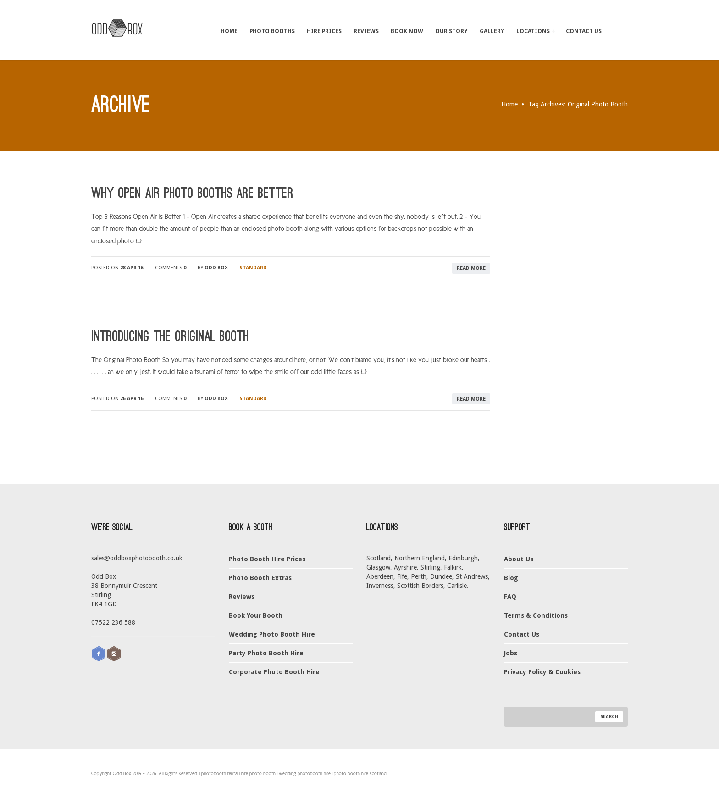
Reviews (366, 31)
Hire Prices (324, 31)
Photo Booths (272, 31)
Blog (511, 578)
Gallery (492, 31)
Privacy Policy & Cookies (542, 672)
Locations (535, 31)
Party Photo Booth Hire (266, 653)
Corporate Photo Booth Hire (274, 672)
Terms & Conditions (536, 615)
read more (471, 268)
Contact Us (584, 31)
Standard (253, 268)
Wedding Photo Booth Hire (272, 634)
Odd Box (216, 268)
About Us (518, 559)
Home (229, 31)
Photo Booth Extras (260, 578)
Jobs (510, 653)
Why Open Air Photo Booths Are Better (192, 193)
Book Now (407, 31)
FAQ (510, 596)
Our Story (451, 31)
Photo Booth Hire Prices (267, 559)
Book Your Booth (255, 615)
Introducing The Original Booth (170, 336)
